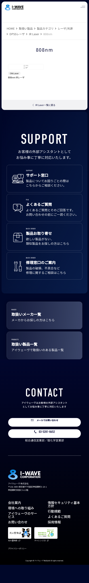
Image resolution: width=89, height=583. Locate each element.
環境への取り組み (21, 526)
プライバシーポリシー (17, 566)
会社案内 (14, 520)
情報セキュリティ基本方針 (64, 522)
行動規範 (54, 529)
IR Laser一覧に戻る (43, 122)
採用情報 (54, 540)
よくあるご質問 (59, 534)
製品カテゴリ (45, 28)
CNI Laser (14, 90)
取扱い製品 (26, 28)
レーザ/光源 (65, 28)
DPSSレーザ (17, 34)
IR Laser (34, 34)
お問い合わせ (18, 540)
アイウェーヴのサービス (22, 533)
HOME (11, 28)
